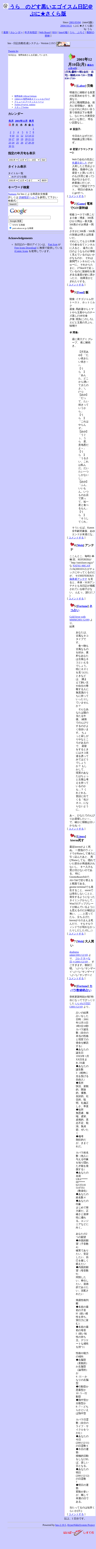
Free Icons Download (25, 247)
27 (26, 142)
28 (29, 142)
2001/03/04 (75, 22)
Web (80, 545)
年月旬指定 (31, 32)
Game (81, 203)
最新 (5, 32)
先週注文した (79, 162)
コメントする (76, 196)
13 (26, 135)
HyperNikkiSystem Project (81, 1525)
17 (13, 139)
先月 (11, 121)
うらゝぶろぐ (77, 32)
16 (10, 139)
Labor (81, 85)
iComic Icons (21, 251)
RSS (54, 32)
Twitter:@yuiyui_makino (24, 104)
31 (13, 146)
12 (22, 135)
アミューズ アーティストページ (29, 102)
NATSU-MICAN (81, 565)
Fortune (82, 606)
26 (22, 142)
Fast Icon (52, 244)
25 (17, 142)
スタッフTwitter (21, 107)
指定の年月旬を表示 (21, 153)
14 (29, 135)
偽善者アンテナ (78, 579)
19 (22, 139)
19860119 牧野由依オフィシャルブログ (32, 99)
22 (32, 139)
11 (17, 135)
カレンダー (16, 32)
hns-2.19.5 (60, 1525)
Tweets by (13, 51)
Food (80, 292)
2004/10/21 (66, 25)
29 (32, 142)
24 (13, 142)
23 (10, 142)
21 (29, 139)
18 (17, 139)
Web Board (44, 32)
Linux (81, 836)
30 (10, 146)
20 (26, 139)
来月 (31, 121)
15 (32, 135)
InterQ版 (63, 32)
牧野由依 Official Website (25, 96)
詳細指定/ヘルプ (28, 197)
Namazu (12, 194)
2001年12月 (21, 121)
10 (13, 135)
